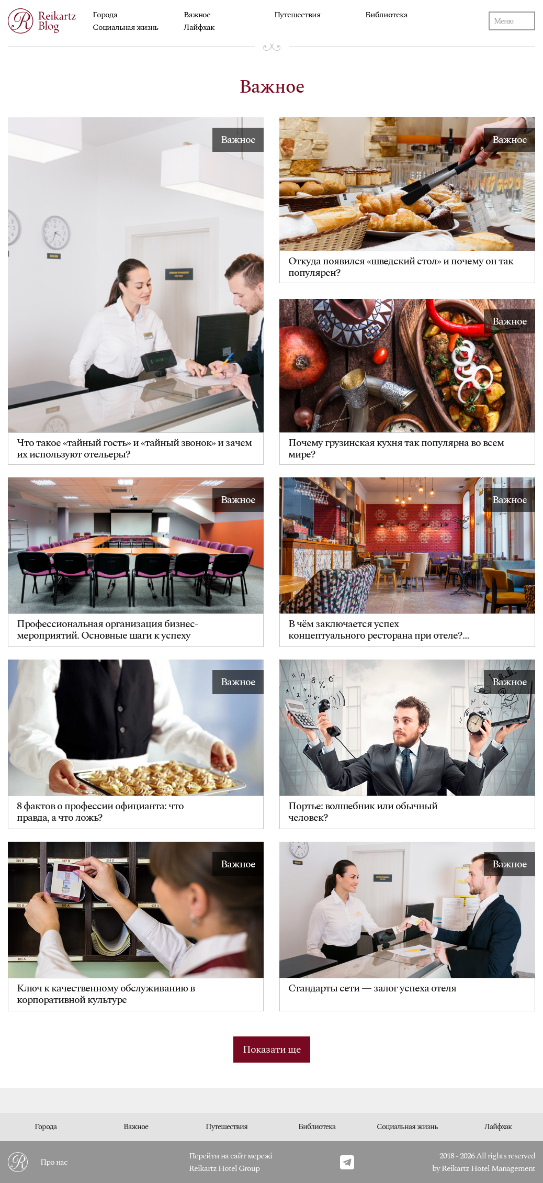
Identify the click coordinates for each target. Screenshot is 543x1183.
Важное (197, 14)
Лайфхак (199, 27)
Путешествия (297, 14)
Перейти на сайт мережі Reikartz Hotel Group (230, 1162)
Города (105, 14)
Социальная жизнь (125, 27)
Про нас (53, 1162)
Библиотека (386, 14)
